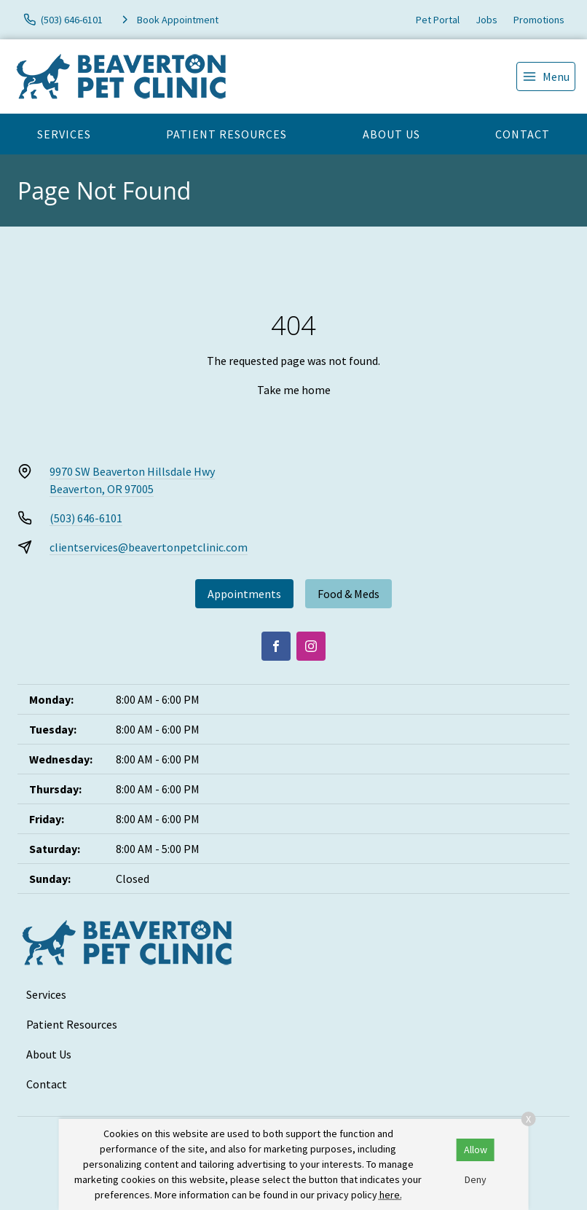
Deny (475, 1179)
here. (390, 1194)
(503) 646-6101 (86, 518)
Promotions (538, 19)
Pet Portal (438, 19)
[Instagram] (311, 646)
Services (64, 134)
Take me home (294, 389)
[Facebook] (276, 646)
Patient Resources (226, 134)
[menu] (545, 76)
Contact (522, 134)
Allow (475, 1149)
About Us (391, 134)
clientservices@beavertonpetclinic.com (149, 547)
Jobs (486, 19)
